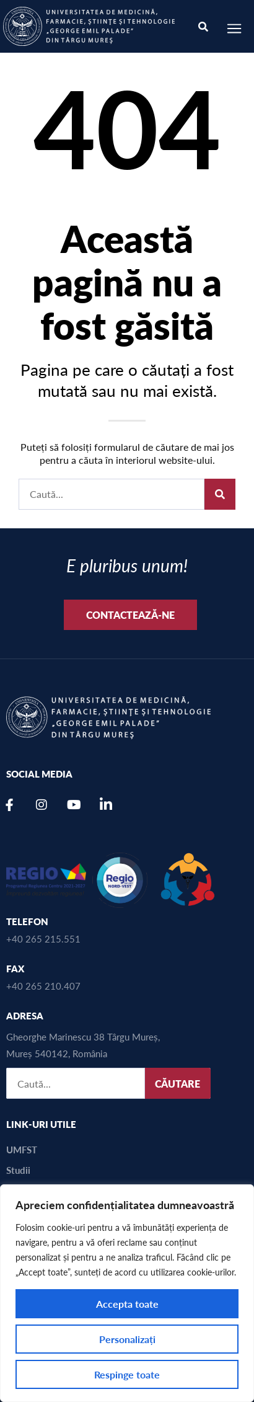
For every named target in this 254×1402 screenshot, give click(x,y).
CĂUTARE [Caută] (177, 1083)
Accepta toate (127, 1304)
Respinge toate (127, 1374)
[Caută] (219, 494)
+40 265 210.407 (43, 985)
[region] (127, 1293)
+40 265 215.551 (43, 938)
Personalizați (127, 1339)
